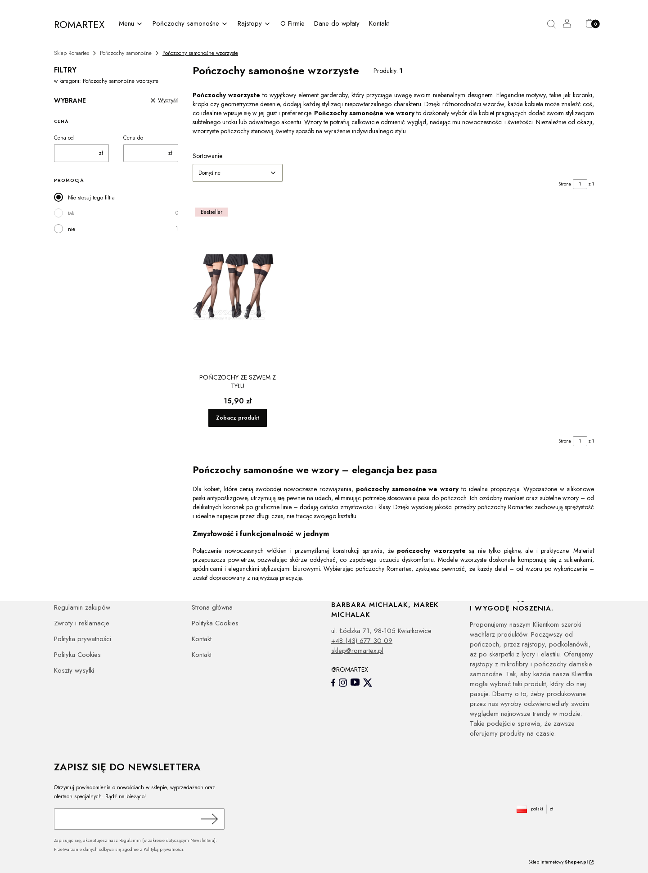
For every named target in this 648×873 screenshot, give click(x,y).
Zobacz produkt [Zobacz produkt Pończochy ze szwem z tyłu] (237, 418)
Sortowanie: (208, 155)
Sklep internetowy (558, 862)
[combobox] (238, 173)
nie (71, 229)
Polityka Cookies (77, 655)
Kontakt (202, 639)
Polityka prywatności (82, 639)
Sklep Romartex (71, 53)
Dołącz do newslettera (208, 819)
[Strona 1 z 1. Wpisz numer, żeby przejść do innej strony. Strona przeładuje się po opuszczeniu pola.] (580, 184)
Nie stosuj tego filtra (91, 198)
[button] (555, 24)
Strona (564, 184)
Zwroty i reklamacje (81, 623)
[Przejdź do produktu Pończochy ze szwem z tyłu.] (237, 287)
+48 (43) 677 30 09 (361, 641)
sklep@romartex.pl (357, 651)
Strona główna (212, 607)
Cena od (64, 138)
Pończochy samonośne (126, 53)
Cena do (133, 138)
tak (71, 213)
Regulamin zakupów (82, 607)
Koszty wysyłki (74, 670)
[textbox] (238, 173)
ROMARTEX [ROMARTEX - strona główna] (79, 24)
